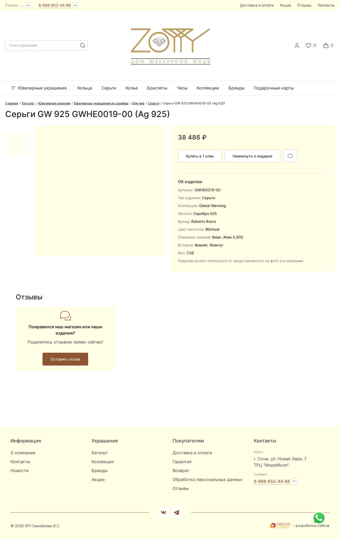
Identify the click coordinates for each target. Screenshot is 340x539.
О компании (22, 452)
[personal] (297, 45)
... (22, 5)
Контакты (326, 5)
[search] (82, 45)
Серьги (108, 88)
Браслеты (157, 88)
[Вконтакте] (163, 512)
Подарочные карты (274, 88)
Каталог (100, 452)
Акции (285, 5)
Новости (19, 470)
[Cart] (329, 45)
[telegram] (176, 512)
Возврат (181, 470)
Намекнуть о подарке (252, 156)
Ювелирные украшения (38, 88)
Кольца (84, 88)
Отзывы (304, 5)
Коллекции (208, 88)
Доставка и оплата (257, 5)
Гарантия (182, 461)
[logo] (170, 43)
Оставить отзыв (65, 359)
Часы (182, 88)
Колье (132, 88)
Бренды (237, 88)
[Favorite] (311, 45)
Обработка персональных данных (207, 479)
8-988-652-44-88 (55, 5)
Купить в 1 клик (200, 156)
